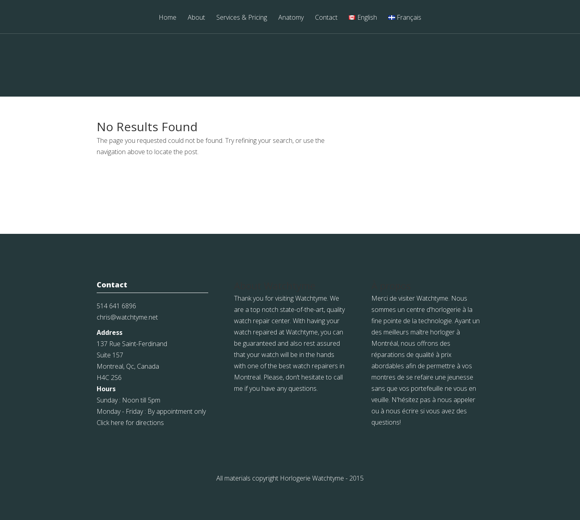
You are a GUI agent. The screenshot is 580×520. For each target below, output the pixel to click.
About (196, 18)
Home (167, 18)
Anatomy (291, 18)
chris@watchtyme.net (127, 317)
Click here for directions (130, 422)
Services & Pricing (241, 18)
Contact (326, 18)
